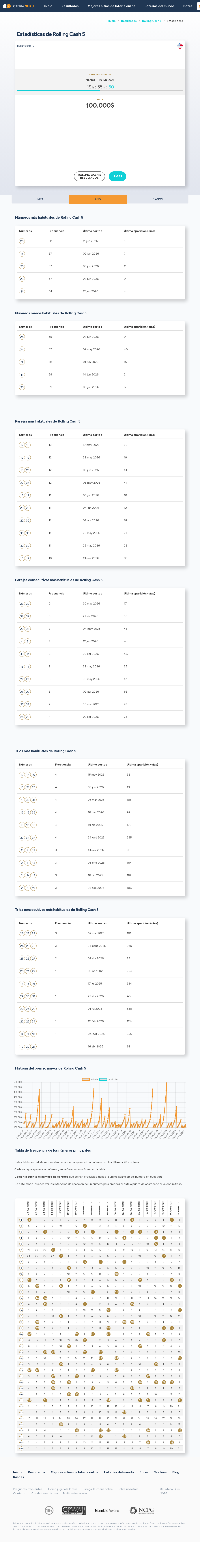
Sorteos (160, 1472)
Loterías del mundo (159, 6)
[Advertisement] (100, 137)
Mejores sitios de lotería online (111, 6)
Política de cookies (75, 1493)
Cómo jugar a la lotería (62, 1489)
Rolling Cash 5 (152, 21)
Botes (187, 6)
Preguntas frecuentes (27, 1489)
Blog (175, 1472)
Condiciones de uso (44, 1493)
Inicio (112, 21)
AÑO (98, 199)
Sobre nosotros (128, 1489)
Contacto (19, 1493)
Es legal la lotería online (98, 1489)
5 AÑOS (158, 199)
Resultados (129, 21)
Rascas (18, 1477)
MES (40, 199)
